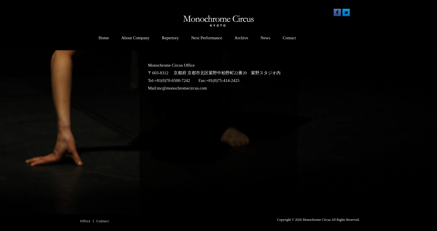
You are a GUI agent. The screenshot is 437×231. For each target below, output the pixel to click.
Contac (102, 221)
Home (104, 38)
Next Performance (206, 38)
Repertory (170, 38)
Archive (241, 38)
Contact (289, 38)
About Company (135, 38)
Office (85, 221)
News (265, 38)
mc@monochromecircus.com (182, 88)
